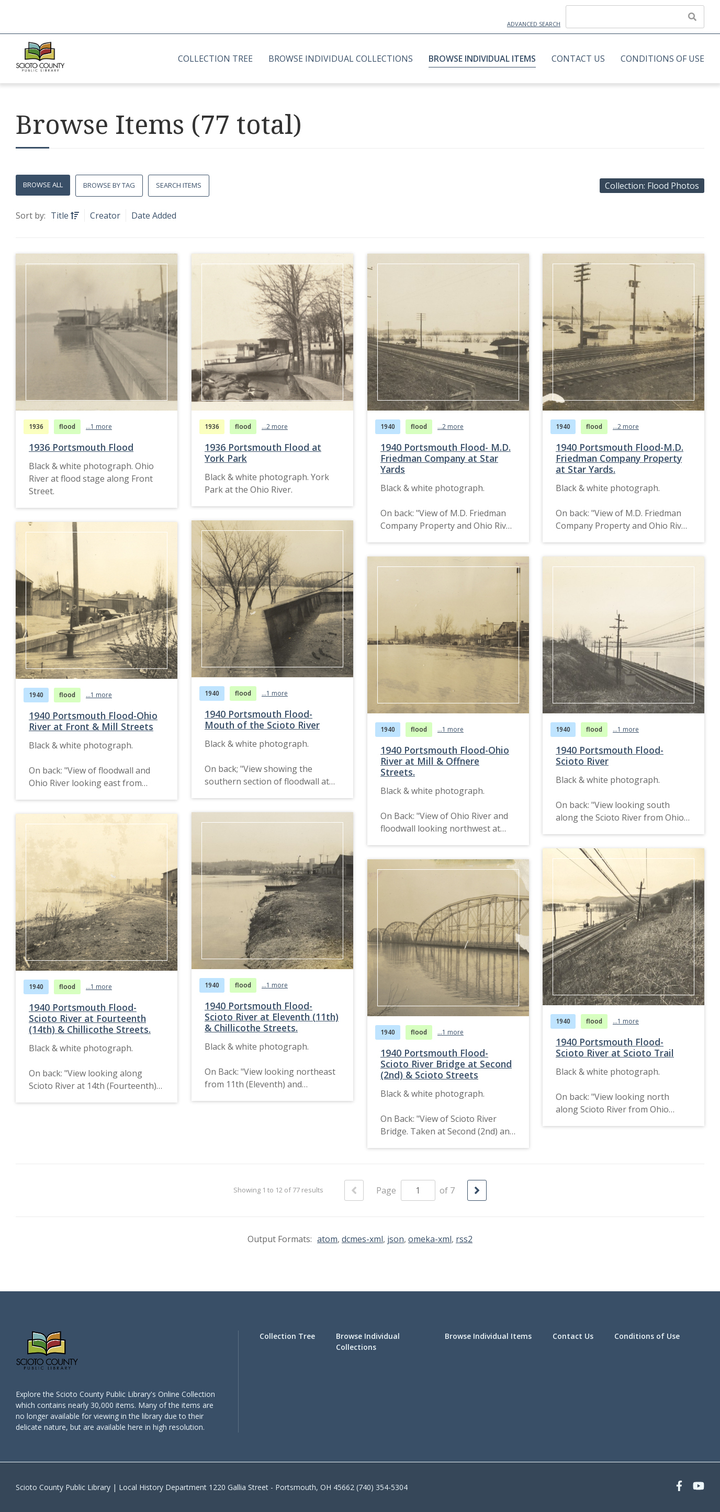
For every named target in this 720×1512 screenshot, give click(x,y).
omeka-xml (430, 1239)
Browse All (43, 184)
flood (67, 426)
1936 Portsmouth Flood (81, 447)
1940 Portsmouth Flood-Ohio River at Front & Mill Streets (93, 721)
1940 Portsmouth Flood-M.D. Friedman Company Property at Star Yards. (619, 458)
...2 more (275, 426)
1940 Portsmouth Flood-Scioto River (609, 755)
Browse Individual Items (482, 58)
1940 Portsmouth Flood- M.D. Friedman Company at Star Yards (445, 458)
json (395, 1239)
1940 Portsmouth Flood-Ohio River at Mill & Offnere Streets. (444, 761)
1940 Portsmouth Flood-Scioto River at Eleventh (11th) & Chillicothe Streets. (272, 1016)
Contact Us (578, 58)
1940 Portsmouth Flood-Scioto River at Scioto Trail (615, 1047)
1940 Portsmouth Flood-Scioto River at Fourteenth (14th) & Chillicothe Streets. (90, 1018)
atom (327, 1239)
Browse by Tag (109, 185)
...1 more (99, 426)
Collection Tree (215, 58)
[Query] (635, 16)
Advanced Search (533, 24)
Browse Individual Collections (340, 58)
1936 (36, 426)
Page (405, 1190)
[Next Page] (477, 1190)
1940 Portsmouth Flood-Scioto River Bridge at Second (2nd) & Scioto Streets (446, 1064)
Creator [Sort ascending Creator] (105, 215)
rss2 (464, 1239)
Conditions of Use (662, 58)
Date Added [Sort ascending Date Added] (153, 215)
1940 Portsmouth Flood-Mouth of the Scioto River (262, 719)
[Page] (418, 1190)
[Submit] (692, 16)
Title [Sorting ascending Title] (61, 215)
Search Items (178, 185)
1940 (387, 426)
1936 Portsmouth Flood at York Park (263, 452)
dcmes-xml (362, 1239)
